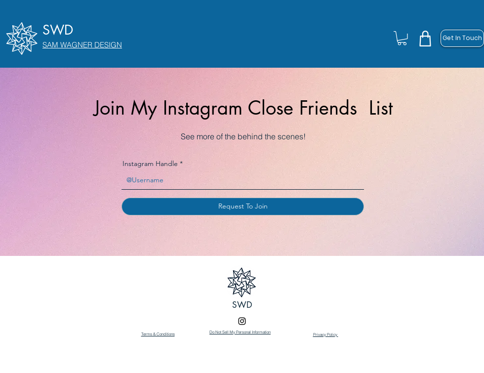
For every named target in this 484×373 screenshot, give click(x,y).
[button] (402, 38)
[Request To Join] (242, 206)
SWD (242, 304)
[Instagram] (242, 321)
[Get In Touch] (462, 38)
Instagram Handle (150, 163)
